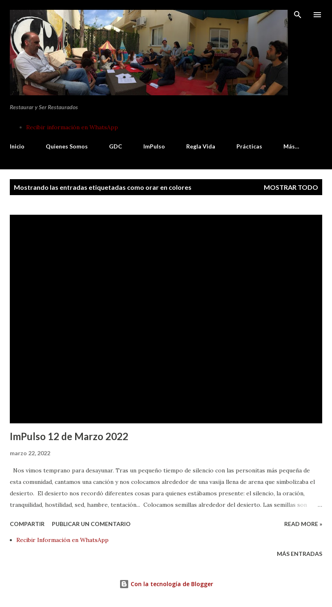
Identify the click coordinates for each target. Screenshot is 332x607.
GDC (115, 146)
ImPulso (154, 146)
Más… (291, 146)
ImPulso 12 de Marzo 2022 (69, 436)
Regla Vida (200, 146)
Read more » (303, 523)
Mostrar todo (291, 187)
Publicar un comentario (91, 523)
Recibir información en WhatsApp (72, 127)
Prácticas (249, 146)
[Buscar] (298, 15)
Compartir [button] (27, 523)
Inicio (17, 146)
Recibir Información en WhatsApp (62, 540)
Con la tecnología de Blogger (166, 584)
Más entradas (299, 553)
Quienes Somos (67, 146)
